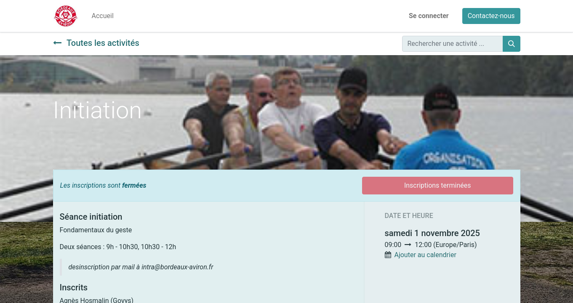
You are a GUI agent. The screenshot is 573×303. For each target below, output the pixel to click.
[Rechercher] (511, 44)
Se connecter (429, 16)
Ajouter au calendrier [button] (425, 255)
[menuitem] (102, 16)
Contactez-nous (491, 16)
